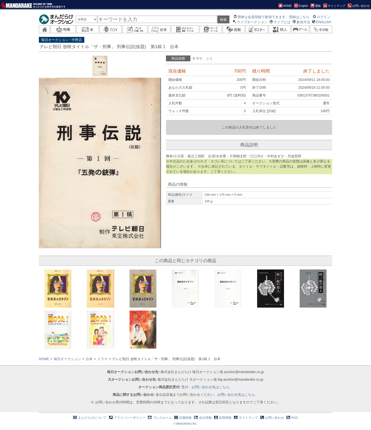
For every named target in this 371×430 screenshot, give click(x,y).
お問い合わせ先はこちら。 (237, 395)
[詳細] (271, 111)
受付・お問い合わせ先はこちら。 (207, 387)
